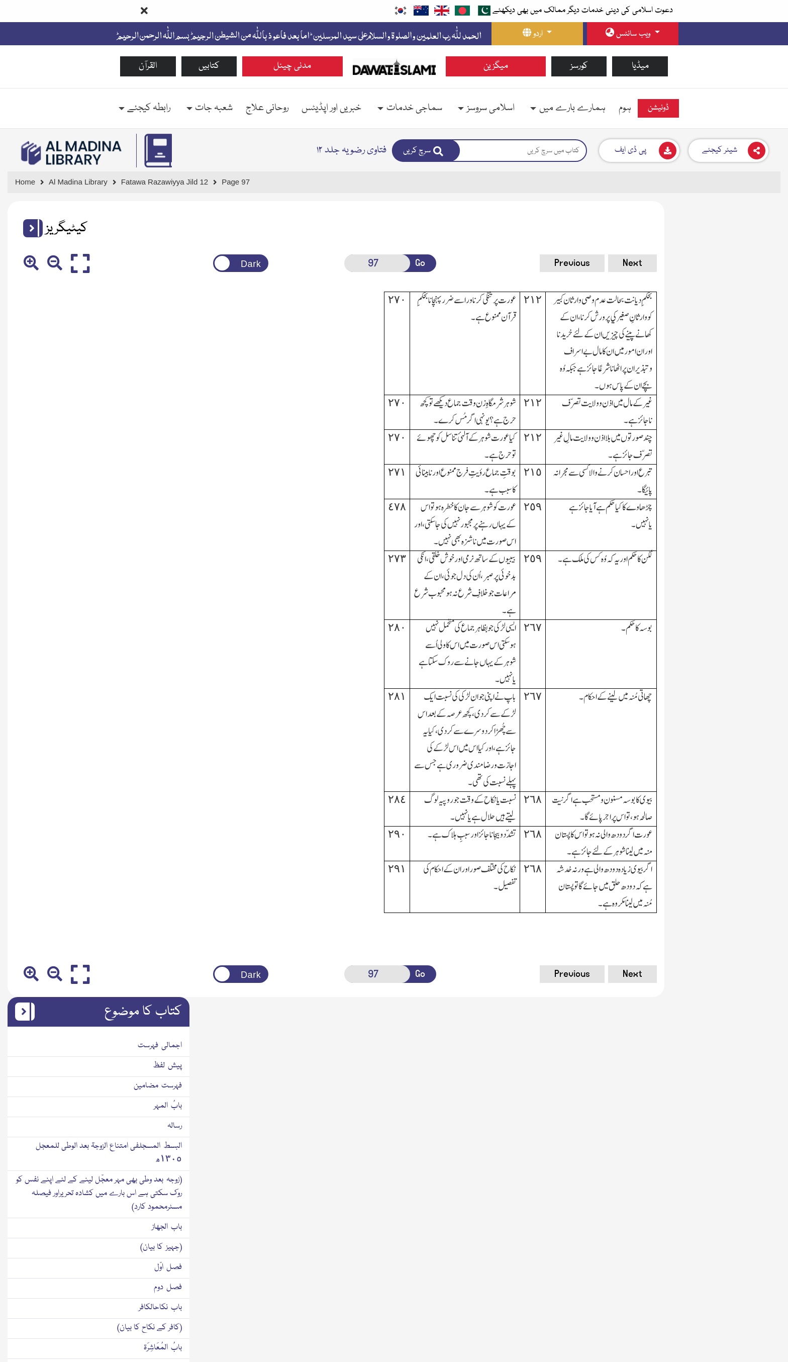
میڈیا (640, 66)
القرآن (148, 66)
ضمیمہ (761, 907)
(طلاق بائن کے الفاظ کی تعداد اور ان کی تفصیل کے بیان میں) (690, 820)
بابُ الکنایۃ (756, 753)
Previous (491, 263)
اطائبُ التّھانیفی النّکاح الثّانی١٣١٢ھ (717, 673)
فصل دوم (759, 492)
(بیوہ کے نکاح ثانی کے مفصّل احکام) (718, 693)
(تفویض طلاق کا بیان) (740, 867)
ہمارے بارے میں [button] (572, 108)
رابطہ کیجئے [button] (148, 108)
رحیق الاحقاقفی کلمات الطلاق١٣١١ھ (714, 793)
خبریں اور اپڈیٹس (331, 108)
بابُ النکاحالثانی (749, 632)
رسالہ (765, 330)
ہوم (625, 108)
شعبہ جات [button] (214, 108)
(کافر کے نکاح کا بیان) (740, 532)
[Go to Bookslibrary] (72, 152)
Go (370, 263)
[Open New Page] (331, 263)
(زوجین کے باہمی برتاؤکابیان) (730, 572)
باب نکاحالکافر (751, 512)
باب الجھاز (758, 431)
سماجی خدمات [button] (414, 108)
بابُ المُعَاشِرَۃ (754, 552)
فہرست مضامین (749, 290)
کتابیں (209, 66)
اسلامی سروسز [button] (491, 108)
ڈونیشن (658, 108)
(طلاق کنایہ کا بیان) (743, 773)
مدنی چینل (292, 66)
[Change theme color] (207, 263)
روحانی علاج (267, 108)
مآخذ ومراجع (755, 887)
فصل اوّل (759, 472)
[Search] (426, 150)
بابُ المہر (759, 310)
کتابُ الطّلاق (754, 713)
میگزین (495, 66)
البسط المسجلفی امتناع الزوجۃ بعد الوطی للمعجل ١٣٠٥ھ (700, 357)
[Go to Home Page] (394, 66)
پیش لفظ (758, 270)
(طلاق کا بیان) (751, 733)
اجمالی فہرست (751, 250)
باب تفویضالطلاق (747, 847)
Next (551, 263)
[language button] (537, 33)
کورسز (579, 66)
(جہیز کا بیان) (752, 451)
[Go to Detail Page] (169, 182)
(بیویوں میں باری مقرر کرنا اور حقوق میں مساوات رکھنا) (694, 592)
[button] (29, 228)
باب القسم (758, 612)
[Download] (639, 150)
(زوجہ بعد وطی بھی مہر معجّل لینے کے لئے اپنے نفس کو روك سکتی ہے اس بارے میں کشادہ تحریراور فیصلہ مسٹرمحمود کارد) (690, 397)
